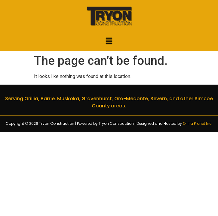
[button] (109, 41)
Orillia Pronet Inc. (198, 123)
